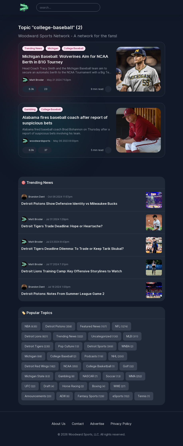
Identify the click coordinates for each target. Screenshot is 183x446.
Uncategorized (104, 336)
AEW (64, 396)
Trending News (33, 48)
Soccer (113, 376)
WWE (119, 386)
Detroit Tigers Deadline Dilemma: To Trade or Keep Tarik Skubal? (72, 249)
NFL (121, 326)
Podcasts (94, 356)
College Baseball (73, 48)
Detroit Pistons (59, 326)
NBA (31, 326)
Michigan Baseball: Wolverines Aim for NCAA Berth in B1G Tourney (65, 59)
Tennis (144, 396)
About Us (58, 424)
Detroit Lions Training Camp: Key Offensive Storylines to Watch (71, 271)
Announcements (38, 396)
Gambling (30, 109)
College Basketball (100, 366)
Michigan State (37, 376)
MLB (132, 336)
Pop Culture (68, 346)
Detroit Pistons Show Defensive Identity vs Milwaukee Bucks (69, 204)
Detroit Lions (36, 336)
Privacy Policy (121, 424)
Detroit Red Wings (40, 366)
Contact (78, 424)
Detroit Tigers (37, 346)
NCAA (71, 366)
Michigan (53, 48)
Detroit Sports (100, 346)
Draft (49, 386)
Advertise (97, 424)
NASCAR (90, 376)
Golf (128, 366)
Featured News (93, 326)
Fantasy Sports (91, 396)
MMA (135, 376)
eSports (121, 396)
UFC (30, 386)
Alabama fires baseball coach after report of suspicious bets (65, 120)
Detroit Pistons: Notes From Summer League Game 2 (62, 294)
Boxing (98, 386)
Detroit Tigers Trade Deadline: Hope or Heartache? (62, 226)
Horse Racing (73, 386)
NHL (118, 356)
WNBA (127, 346)
